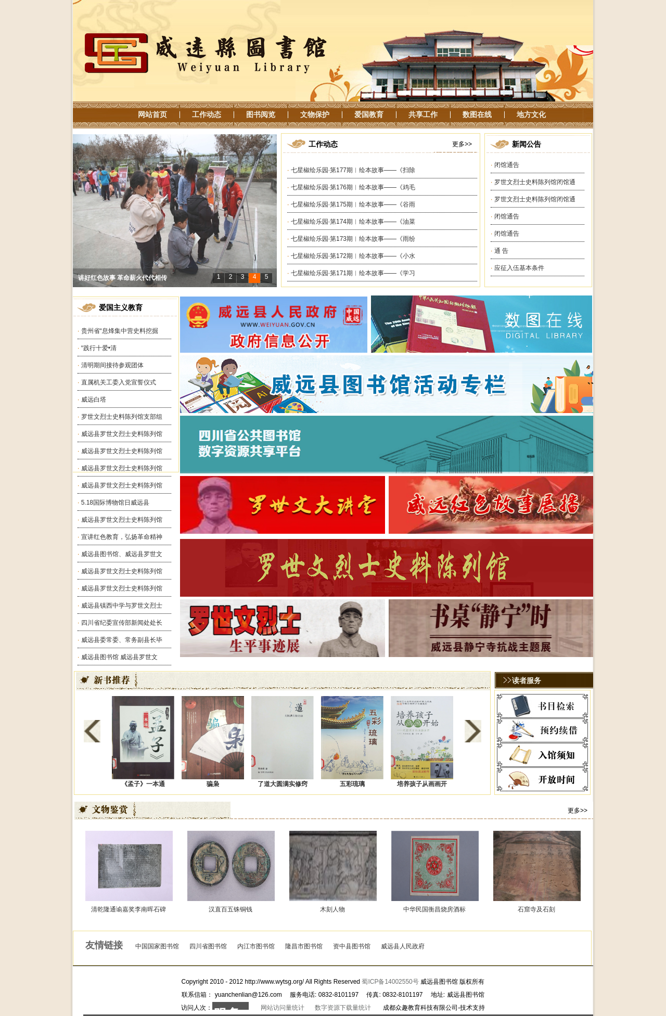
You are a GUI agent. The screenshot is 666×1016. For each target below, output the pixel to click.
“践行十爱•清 (99, 348)
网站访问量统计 (282, 1007)
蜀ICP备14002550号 (390, 981)
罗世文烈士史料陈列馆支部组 (121, 416)
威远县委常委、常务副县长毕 (121, 640)
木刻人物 (332, 909)
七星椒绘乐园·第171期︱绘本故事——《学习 (353, 273)
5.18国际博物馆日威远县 (115, 502)
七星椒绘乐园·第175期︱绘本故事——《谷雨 (353, 204)
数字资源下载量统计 (343, 1007)
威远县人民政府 (403, 946)
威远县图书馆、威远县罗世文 (121, 554)
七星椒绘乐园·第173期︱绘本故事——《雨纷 (353, 238)
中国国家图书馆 (157, 946)
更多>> (462, 144)
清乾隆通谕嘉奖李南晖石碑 (128, 909)
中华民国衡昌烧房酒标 (434, 909)
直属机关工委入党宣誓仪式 (118, 382)
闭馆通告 (506, 165)
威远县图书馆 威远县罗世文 (119, 657)
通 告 (501, 250)
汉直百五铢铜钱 (230, 909)
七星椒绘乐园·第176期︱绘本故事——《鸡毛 (353, 187)
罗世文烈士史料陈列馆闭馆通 (534, 182)
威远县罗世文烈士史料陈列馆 (121, 434)
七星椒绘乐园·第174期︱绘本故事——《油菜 (353, 221)
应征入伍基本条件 (519, 268)
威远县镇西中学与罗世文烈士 (121, 605)
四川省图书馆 (208, 946)
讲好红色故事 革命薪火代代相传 (122, 284)
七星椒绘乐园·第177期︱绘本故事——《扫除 (353, 170)
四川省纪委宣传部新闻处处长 (121, 622)
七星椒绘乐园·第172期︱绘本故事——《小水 (353, 256)
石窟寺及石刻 (536, 909)
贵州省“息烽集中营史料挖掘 (119, 331)
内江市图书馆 (256, 946)
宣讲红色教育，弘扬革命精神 (121, 537)
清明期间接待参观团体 (112, 365)
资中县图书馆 (351, 946)
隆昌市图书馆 (304, 946)
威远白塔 (93, 399)
